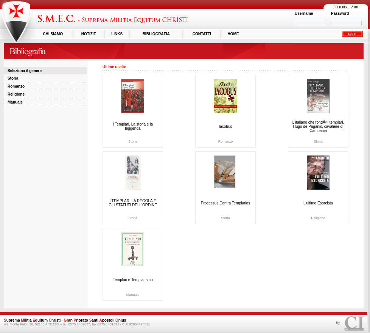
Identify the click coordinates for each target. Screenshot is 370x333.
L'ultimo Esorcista (318, 203)
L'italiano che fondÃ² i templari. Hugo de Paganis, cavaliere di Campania (318, 126)
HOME (233, 34)
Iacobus (225, 126)
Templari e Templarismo (132, 280)
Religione (16, 94)
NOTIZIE (88, 34)
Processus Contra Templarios (225, 203)
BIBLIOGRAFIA (156, 34)
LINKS (117, 34)
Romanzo (16, 86)
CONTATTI (202, 34)
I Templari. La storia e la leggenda (133, 126)
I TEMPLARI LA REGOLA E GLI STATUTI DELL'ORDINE (133, 203)
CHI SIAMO (53, 34)
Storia (13, 78)
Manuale (15, 102)
